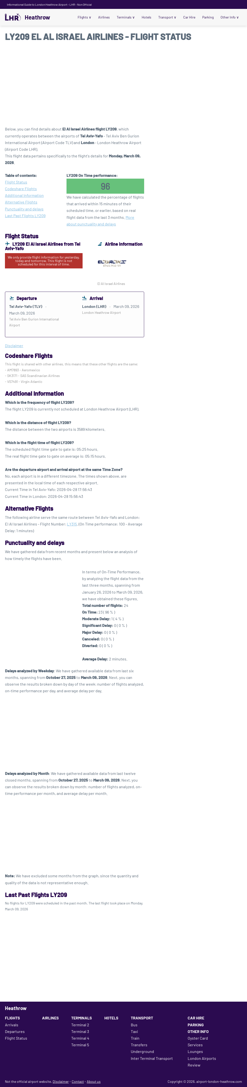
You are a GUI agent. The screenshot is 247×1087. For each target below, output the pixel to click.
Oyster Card (198, 1038)
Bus (134, 1024)
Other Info (230, 17)
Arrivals (11, 1024)
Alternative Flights (21, 202)
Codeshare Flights (21, 188)
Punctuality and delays (24, 208)
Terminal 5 (80, 1044)
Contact (78, 1081)
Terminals (127, 17)
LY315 (72, 524)
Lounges (195, 1051)
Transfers (139, 1044)
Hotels (148, 17)
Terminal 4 (80, 1038)
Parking (208, 17)
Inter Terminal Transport (152, 1058)
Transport (168, 17)
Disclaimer (61, 1081)
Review (194, 1065)
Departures (15, 1031)
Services (195, 1044)
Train (135, 1038)
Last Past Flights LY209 (25, 215)
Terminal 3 (80, 1031)
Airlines (106, 17)
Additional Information (24, 195)
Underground (142, 1051)
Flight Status (16, 182)
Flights (86, 17)
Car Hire (190, 17)
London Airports (202, 1058)
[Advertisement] (123, 86)
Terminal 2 (80, 1024)
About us (94, 1081)
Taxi (134, 1031)
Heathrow (37, 17)
